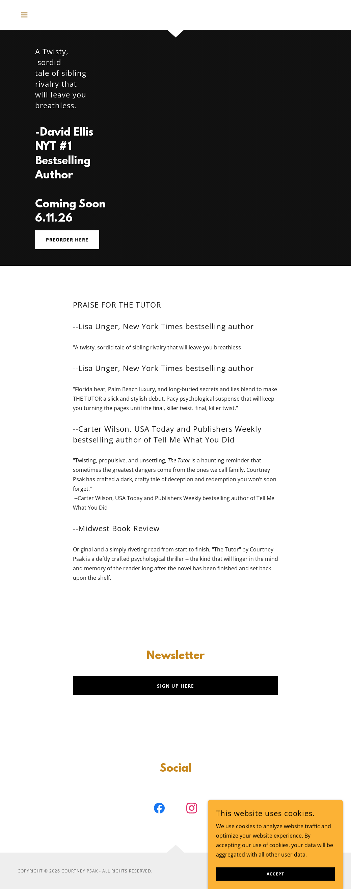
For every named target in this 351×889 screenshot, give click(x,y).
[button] (24, 15)
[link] (159, 809)
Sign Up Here (175, 686)
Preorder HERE (67, 239)
